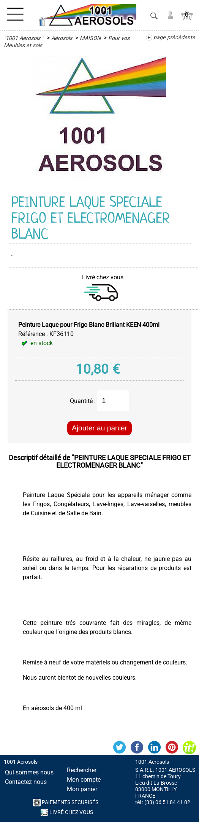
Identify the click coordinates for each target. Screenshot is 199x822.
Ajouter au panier (99, 428)
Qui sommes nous (29, 772)
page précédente (174, 37)
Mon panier (82, 789)
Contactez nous (26, 781)
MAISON (90, 38)
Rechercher (81, 770)
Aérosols (61, 38)
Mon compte (84, 779)
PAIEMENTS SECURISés (65, 802)
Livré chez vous (67, 812)
